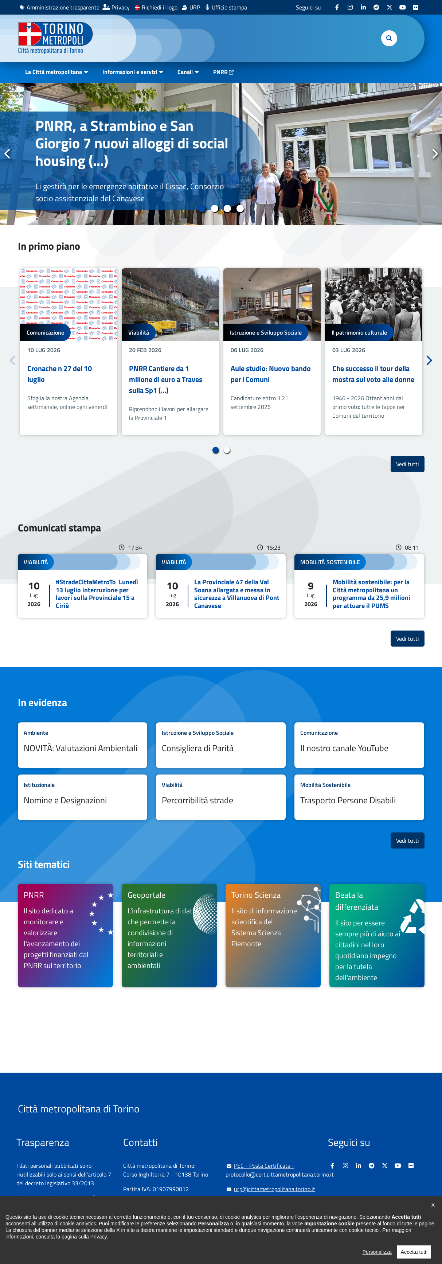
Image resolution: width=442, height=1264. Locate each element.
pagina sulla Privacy (84, 1237)
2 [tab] (214, 208)
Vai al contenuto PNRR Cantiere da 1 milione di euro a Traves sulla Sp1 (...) (170, 351)
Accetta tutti (414, 1252)
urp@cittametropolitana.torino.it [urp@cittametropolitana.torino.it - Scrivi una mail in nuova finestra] (270, 1189)
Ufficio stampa (229, 7)
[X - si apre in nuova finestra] (389, 7)
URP (194, 7)
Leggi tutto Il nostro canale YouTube (359, 745)
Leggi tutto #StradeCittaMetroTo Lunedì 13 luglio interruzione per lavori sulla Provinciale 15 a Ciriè (83, 586)
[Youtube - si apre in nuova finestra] (402, 7)
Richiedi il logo (159, 7)
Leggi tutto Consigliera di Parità (221, 745)
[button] (389, 38)
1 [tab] (202, 208)
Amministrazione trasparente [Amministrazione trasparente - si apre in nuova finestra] (63, 7)
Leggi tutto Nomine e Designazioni (83, 797)
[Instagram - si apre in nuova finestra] (350, 7)
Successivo (434, 153)
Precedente (7, 153)
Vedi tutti (410, 463)
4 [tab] (240, 208)
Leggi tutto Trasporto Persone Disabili (359, 797)
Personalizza (377, 1252)
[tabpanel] (221, 154)
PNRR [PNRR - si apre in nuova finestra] (220, 71)
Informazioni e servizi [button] (129, 71)
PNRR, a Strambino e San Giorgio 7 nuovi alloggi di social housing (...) (131, 143)
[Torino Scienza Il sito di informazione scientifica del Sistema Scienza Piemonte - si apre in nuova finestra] (273, 935)
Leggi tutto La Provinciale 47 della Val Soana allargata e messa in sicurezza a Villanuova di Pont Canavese (221, 586)
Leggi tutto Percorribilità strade (221, 797)
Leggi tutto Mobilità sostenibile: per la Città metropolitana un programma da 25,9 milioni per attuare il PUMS (359, 586)
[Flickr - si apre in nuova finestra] (415, 7)
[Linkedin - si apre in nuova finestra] (363, 7)
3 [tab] (227, 208)
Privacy (121, 7)
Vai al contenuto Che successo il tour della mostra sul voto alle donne (374, 351)
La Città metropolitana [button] (53, 71)
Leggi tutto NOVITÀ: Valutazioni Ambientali (83, 745)
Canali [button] (185, 71)
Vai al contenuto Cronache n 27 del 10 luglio (69, 351)
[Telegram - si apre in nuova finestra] (376, 7)
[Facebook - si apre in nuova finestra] (337, 7)
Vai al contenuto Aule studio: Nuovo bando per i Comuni (272, 351)
